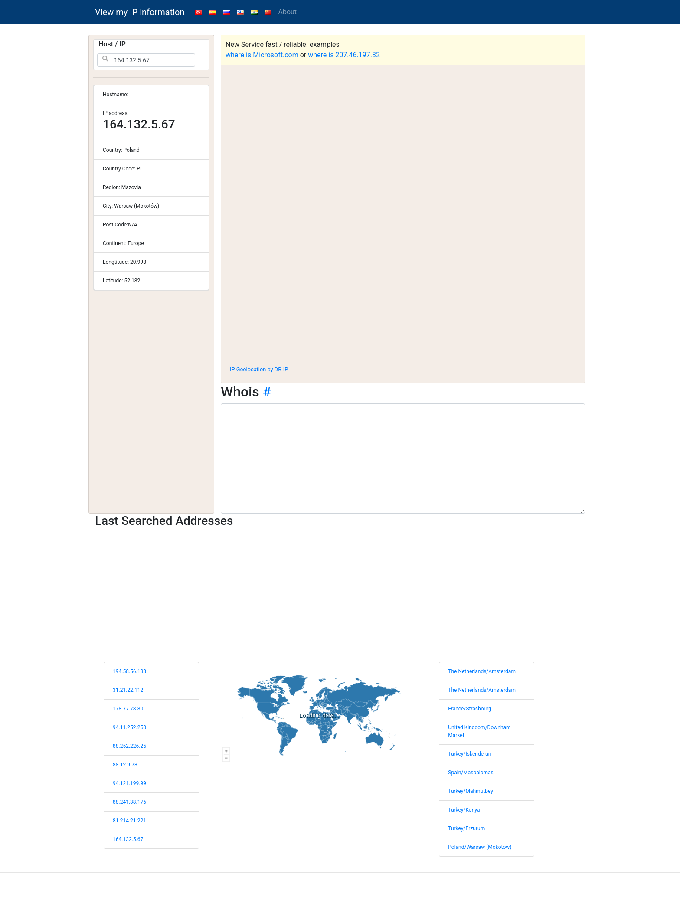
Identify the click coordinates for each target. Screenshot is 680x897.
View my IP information (140, 12)
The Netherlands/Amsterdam (482, 671)
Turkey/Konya (464, 810)
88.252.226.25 (129, 746)
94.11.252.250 (129, 727)
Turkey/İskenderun (469, 754)
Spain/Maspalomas (470, 772)
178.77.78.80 (128, 709)
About (287, 12)
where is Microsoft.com (262, 55)
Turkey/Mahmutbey (470, 791)
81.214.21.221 (129, 821)
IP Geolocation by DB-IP (259, 369)
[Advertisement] (403, 294)
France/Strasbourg (469, 709)
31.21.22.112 (128, 690)
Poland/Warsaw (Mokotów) (479, 847)
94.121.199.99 (129, 783)
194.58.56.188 (129, 671)
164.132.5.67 (128, 839)
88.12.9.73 (125, 765)
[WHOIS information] (403, 458)
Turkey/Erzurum (466, 828)
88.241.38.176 (129, 802)
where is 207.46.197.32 (344, 55)
